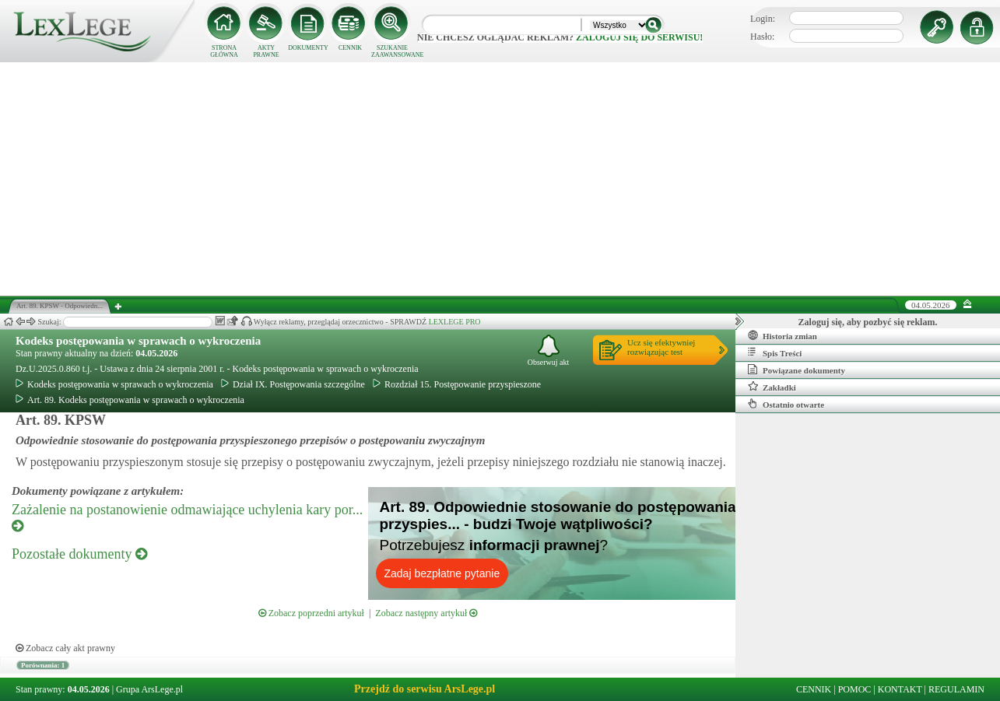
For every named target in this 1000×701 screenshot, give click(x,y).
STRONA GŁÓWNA (224, 51)
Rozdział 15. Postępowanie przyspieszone (457, 384)
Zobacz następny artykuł (426, 613)
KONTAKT (900, 689)
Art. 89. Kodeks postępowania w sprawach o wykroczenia (130, 399)
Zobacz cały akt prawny (65, 648)
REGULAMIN (956, 689)
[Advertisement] (500, 179)
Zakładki (772, 386)
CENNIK (350, 47)
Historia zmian (782, 335)
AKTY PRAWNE (266, 51)
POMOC (855, 689)
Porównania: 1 (43, 665)
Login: (762, 18)
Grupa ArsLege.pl (149, 689)
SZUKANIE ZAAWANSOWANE (392, 51)
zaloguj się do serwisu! (639, 37)
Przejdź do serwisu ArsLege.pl (424, 689)
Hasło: (762, 36)
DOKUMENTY (308, 47)
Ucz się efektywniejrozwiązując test (661, 347)
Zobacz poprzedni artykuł (311, 613)
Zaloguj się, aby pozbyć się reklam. (868, 322)
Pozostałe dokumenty (79, 554)
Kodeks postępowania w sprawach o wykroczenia (138, 341)
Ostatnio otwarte (786, 403)
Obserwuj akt (549, 350)
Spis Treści (775, 352)
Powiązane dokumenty (796, 369)
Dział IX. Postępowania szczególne (293, 384)
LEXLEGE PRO (455, 321)
